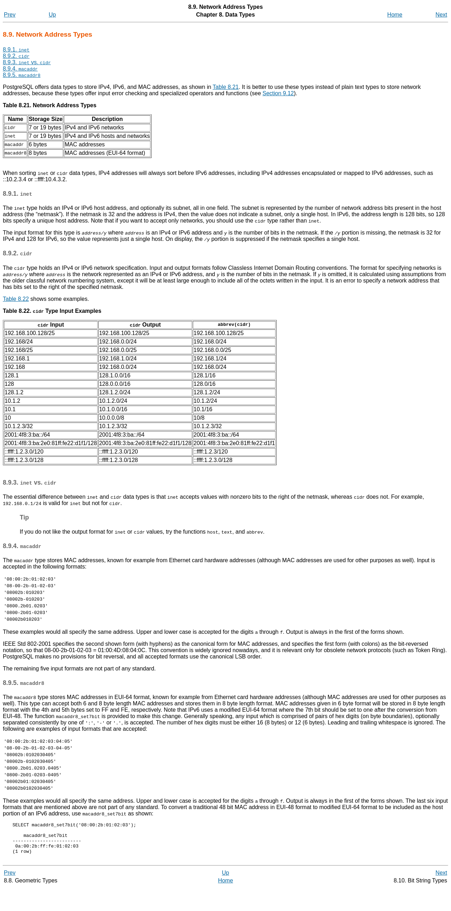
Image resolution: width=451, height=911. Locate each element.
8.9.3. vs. (27, 62)
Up (52, 15)
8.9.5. (22, 75)
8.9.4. (20, 69)
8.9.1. (16, 50)
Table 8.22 (16, 299)
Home (394, 15)
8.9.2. (16, 56)
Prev (10, 15)
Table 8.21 (226, 87)
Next (441, 15)
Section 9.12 (278, 93)
